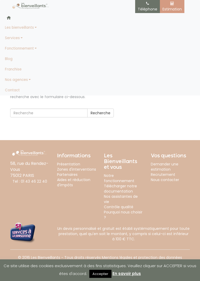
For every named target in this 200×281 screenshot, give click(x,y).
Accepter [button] (100, 273)
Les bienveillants (19, 27)
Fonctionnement (19, 48)
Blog (8, 58)
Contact (12, 90)
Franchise (13, 69)
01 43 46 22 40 (34, 181)
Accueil (9, 17)
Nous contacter (165, 179)
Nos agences (16, 79)
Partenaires (67, 174)
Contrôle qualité (118, 207)
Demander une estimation (164, 167)
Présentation (68, 164)
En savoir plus (127, 273)
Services (12, 37)
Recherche (100, 113)
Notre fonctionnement (119, 178)
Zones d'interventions (76, 169)
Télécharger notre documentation (120, 188)
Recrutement (163, 174)
